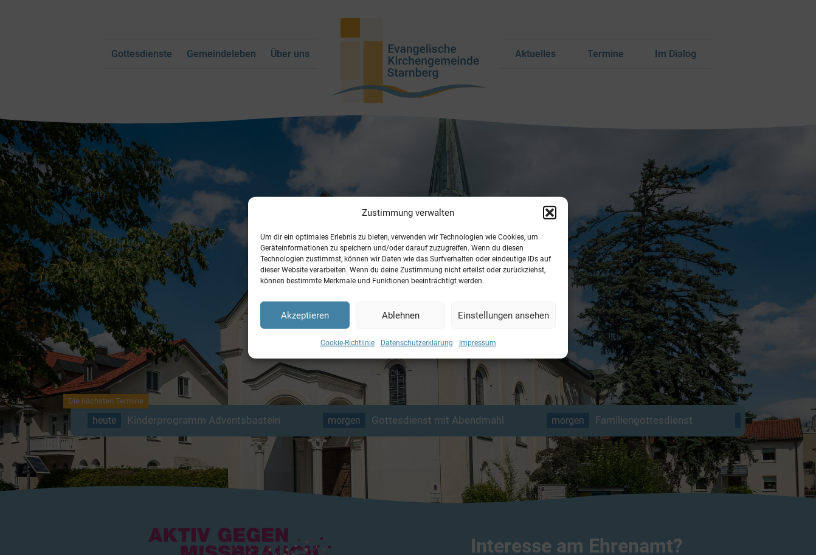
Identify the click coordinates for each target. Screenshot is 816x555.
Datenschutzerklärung (417, 343)
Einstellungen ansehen (503, 314)
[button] (550, 213)
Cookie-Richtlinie (347, 343)
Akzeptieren (305, 314)
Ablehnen (401, 314)
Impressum (477, 343)
